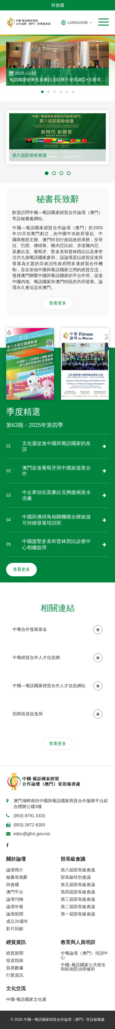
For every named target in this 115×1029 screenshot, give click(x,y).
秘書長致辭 (17, 877)
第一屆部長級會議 (78, 913)
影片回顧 (14, 928)
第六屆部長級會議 (29, 155)
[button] (103, 22)
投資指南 (14, 960)
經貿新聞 (14, 953)
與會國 (57, 5)
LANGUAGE (76, 22)
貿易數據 (14, 967)
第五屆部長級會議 (78, 884)
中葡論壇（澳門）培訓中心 (84, 955)
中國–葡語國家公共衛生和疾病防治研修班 (83, 966)
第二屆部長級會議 (78, 906)
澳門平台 (14, 891)
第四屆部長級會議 (78, 891)
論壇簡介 (14, 869)
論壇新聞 (14, 913)
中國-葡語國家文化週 (26, 999)
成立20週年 (17, 921)
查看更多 (57, 303)
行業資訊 (14, 975)
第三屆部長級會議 (78, 899)
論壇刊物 (14, 899)
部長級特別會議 (76, 877)
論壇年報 (14, 906)
